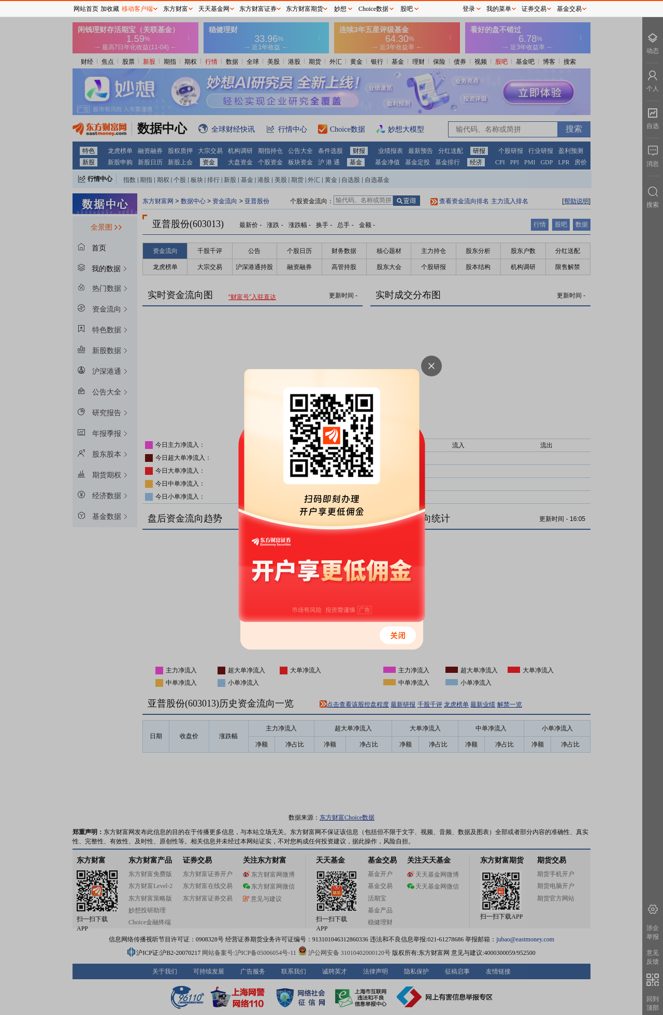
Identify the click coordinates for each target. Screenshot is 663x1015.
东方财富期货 (304, 8)
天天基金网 (213, 8)
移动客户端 (137, 8)
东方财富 (175, 8)
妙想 (340, 8)
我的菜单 (498, 8)
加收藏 (109, 8)
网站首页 (86, 8)
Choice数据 (373, 8)
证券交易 (534, 8)
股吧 (406, 8)
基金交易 (569, 8)
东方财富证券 (258, 8)
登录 (469, 8)
